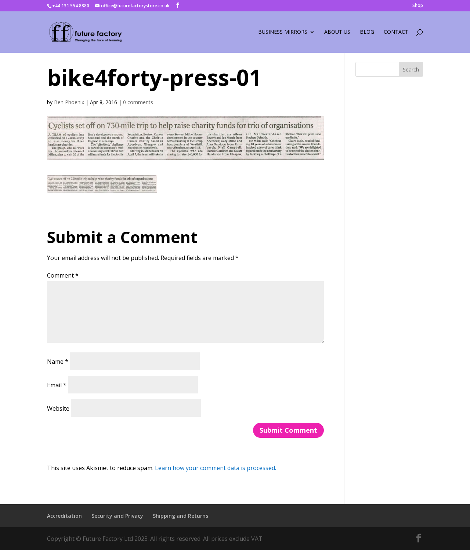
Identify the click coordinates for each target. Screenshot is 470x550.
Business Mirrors (282, 32)
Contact (396, 32)
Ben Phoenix (69, 102)
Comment (63, 275)
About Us (337, 32)
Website (58, 408)
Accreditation (64, 515)
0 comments (138, 102)
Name (57, 362)
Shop (417, 5)
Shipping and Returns (180, 515)
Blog (367, 32)
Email (56, 385)
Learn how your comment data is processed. (215, 468)
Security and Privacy (117, 515)
